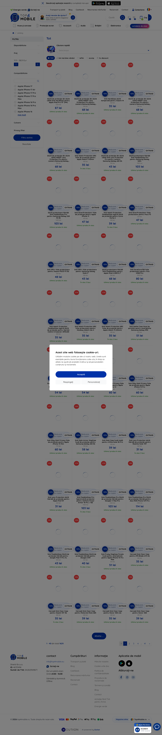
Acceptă (81, 374)
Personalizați (94, 382)
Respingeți (68, 382)
